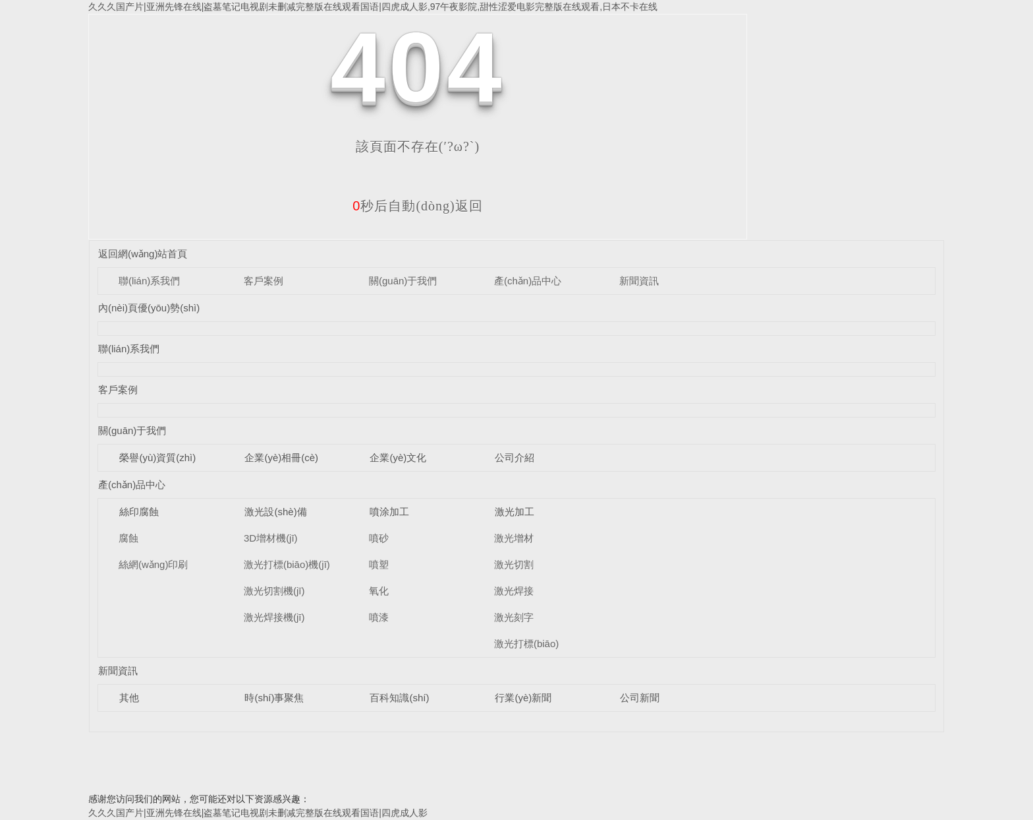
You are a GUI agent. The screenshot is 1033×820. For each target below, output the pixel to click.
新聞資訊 (639, 280)
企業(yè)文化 (398, 457)
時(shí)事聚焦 (274, 697)
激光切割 (514, 564)
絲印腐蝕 (139, 511)
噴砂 (379, 538)
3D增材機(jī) (271, 538)
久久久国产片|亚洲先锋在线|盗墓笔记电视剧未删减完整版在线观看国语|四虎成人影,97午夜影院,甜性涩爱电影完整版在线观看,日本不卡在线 (372, 6)
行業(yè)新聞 (523, 697)
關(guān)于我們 (403, 280)
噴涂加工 (389, 511)
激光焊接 (514, 590)
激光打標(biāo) (526, 643)
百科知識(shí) (399, 697)
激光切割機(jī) (274, 590)
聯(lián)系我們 (149, 280)
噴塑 (379, 564)
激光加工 (514, 511)
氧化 (379, 590)
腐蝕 (128, 538)
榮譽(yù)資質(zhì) (157, 457)
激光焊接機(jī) (274, 617)
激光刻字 (514, 617)
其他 (129, 697)
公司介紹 (514, 457)
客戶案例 (263, 280)
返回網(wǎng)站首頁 (143, 253)
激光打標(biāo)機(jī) (287, 564)
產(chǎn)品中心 (527, 280)
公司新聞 (639, 697)
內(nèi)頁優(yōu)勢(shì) (149, 307)
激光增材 (514, 538)
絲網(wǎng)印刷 (153, 564)
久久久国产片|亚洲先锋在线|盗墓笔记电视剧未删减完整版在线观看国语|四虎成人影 (258, 812)
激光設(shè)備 (275, 511)
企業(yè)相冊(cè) (281, 457)
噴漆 (379, 617)
